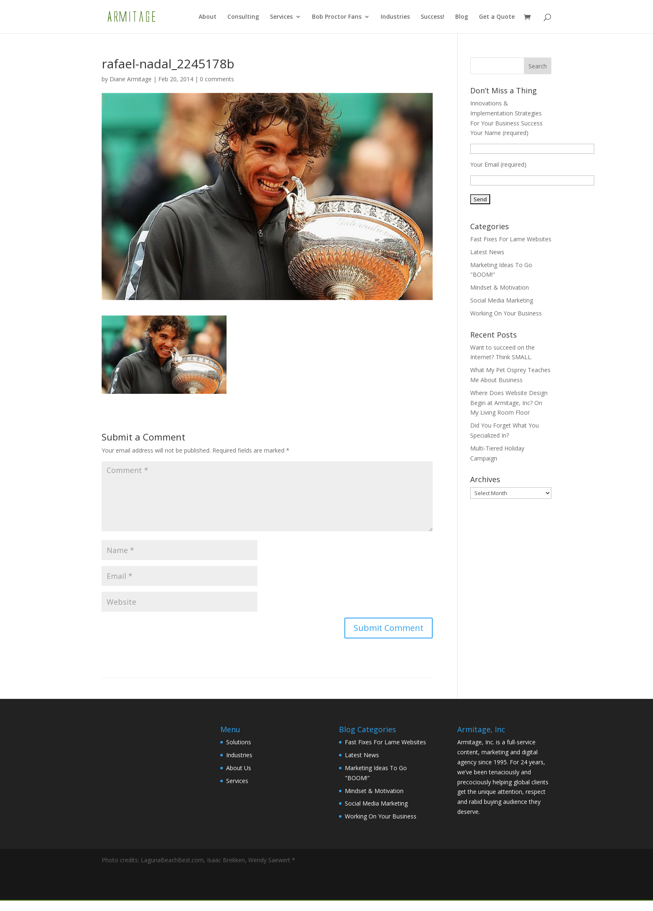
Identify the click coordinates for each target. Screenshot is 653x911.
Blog (461, 17)
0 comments (217, 79)
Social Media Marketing (501, 300)
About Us (238, 768)
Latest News (487, 252)
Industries (395, 17)
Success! (432, 17)
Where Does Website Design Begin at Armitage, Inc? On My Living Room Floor (509, 403)
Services (281, 17)
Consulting (243, 17)
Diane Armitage (131, 79)
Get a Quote (497, 17)
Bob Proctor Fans (336, 17)
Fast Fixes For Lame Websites (510, 239)
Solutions (238, 742)
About (208, 17)
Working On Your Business (506, 313)
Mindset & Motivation (499, 287)
